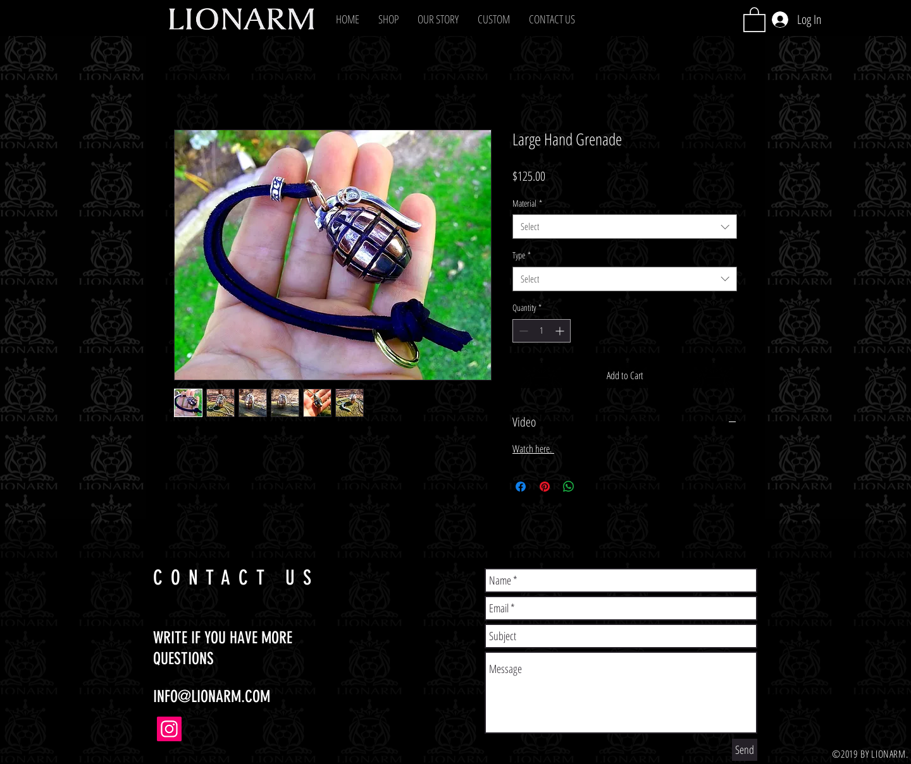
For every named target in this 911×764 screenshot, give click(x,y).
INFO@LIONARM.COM (211, 696)
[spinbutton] (541, 331)
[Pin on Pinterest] (544, 486)
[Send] (744, 750)
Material (527, 203)
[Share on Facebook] (520, 486)
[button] (388, 19)
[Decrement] (522, 331)
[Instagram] (169, 729)
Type (521, 255)
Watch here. (533, 449)
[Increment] (561, 331)
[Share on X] (592, 486)
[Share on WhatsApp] (568, 486)
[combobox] (624, 226)
